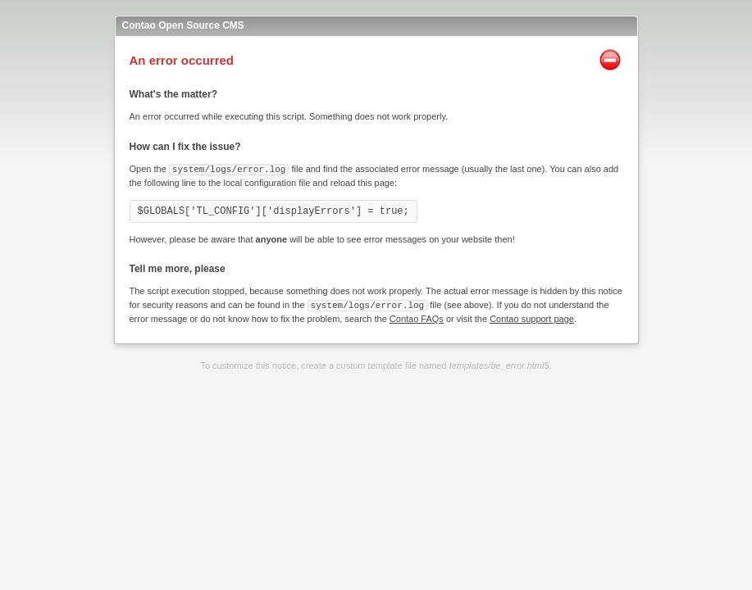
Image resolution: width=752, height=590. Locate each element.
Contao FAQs (417, 317)
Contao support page (532, 317)
